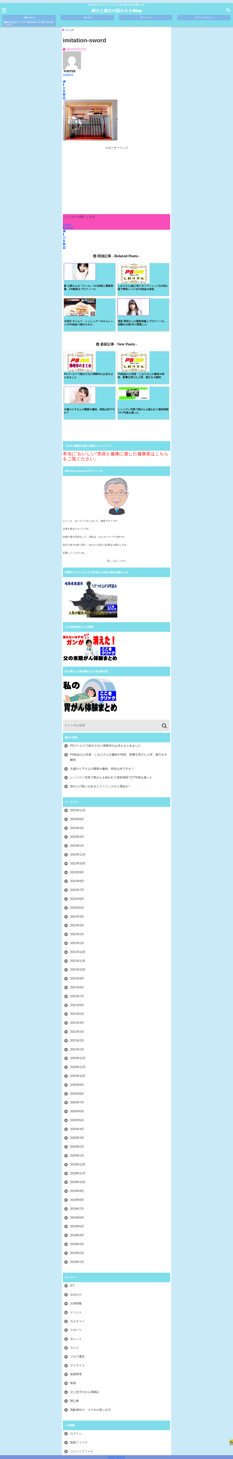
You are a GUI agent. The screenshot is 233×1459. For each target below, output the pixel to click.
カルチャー (77, 1252)
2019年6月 (77, 1148)
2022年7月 (77, 821)
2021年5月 (77, 945)
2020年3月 (77, 1069)
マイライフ (77, 1296)
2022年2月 (77, 865)
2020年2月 (77, 1077)
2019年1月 (77, 1192)
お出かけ (76, 1225)
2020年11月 (78, 998)
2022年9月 (77, 803)
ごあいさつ (87, 18)
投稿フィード (79, 1373)
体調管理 (76, 1305)
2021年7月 (77, 927)
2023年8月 (77, 750)
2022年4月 (77, 847)
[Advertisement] (116, 183)
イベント (76, 1243)
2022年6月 (77, 829)
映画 (73, 1314)
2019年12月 (78, 1095)
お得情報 (76, 1234)
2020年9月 (77, 1015)
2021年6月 (77, 936)
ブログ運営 (77, 1287)
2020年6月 (77, 1042)
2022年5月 (77, 838)
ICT (72, 1216)
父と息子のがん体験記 (84, 1323)
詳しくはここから (116, 492)
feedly (69, 228)
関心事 (74, 1331)
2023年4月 (77, 759)
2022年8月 (77, 812)
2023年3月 (77, 768)
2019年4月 (77, 1166)
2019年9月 (77, 1122)
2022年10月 (78, 794)
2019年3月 (77, 1175)
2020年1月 (77, 1086)
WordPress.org (79, 1391)
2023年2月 (77, 776)
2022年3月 (77, 856)
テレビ (74, 1278)
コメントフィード (81, 1382)
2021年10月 (78, 900)
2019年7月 (77, 1139)
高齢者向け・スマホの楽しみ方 (90, 1340)
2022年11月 (78, 785)
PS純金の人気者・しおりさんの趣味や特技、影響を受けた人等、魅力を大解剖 (118, 688)
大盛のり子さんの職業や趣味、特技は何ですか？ (102, 699)
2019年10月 (78, 1113)
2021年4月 (77, 953)
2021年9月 (77, 909)
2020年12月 (78, 989)
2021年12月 (78, 883)
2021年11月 (78, 891)
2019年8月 (77, 1131)
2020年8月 (77, 1024)
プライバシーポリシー (204, 18)
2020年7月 (77, 1033)
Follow (67, 225)
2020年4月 (77, 1060)
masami (68, 75)
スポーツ (76, 1261)
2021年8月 (77, 918)
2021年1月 (77, 980)
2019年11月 (78, 1104)
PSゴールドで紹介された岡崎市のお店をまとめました (105, 676)
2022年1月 (77, 874)
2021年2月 (77, 971)
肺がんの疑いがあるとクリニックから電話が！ (100, 717)
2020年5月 (77, 1051)
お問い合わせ (116, 1456)
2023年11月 (78, 741)
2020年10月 (78, 1006)
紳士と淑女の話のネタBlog (116, 10)
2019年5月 (77, 1157)
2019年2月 (77, 1184)
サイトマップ (145, 18)
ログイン (76, 1364)
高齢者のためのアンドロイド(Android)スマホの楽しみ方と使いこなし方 (28, 23)
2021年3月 (77, 962)
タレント (76, 1270)
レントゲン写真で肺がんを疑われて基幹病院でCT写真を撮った (111, 708)
